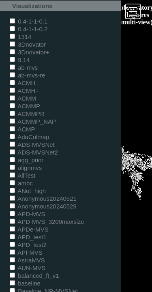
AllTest (22, 175)
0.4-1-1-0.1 (28, 21)
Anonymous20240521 (43, 198)
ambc (21, 183)
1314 (20, 36)
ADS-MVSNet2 (34, 152)
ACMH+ (24, 90)
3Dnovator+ (29, 52)
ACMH (22, 82)
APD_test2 (28, 244)
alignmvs (26, 167)
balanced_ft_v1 (34, 275)
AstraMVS (27, 260)
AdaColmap (29, 136)
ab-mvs (24, 67)
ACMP (22, 129)
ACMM (23, 98)
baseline (25, 283)
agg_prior (26, 160)
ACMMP (25, 106)
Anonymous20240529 (43, 206)
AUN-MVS (27, 267)
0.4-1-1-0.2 (28, 29)
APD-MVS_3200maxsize (47, 221)
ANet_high (28, 190)
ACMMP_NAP (33, 121)
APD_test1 (28, 237)
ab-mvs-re (27, 75)
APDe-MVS (29, 229)
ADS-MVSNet (32, 144)
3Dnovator (28, 44)
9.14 (20, 59)
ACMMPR (27, 113)
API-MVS (26, 252)
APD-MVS (27, 213)
